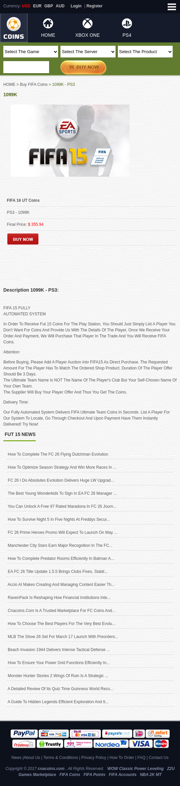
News (16, 757)
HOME (48, 35)
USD (26, 6)
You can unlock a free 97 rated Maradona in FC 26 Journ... (62, 506)
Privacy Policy (93, 757)
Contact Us (158, 757)
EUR (37, 6)
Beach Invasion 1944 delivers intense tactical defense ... (59, 649)
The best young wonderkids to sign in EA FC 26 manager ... (62, 493)
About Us (32, 757)
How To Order (122, 757)
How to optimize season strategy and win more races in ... (62, 467)
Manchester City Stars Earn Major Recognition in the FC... (60, 545)
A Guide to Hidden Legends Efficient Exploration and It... (58, 701)
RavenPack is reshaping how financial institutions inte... (59, 597)
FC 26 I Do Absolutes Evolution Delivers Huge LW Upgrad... (61, 480)
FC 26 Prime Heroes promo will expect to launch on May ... (62, 532)
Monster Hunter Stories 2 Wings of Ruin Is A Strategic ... (58, 675)
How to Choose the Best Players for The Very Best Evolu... (61, 623)
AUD (60, 6)
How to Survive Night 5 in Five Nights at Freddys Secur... (59, 519)
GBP (48, 6)
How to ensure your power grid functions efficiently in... (59, 662)
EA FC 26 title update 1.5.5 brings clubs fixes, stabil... (58, 571)
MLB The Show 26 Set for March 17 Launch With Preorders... (63, 636)
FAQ (142, 757)
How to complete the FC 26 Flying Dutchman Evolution (58, 454)
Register (94, 6)
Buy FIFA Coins (34, 84)
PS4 (127, 35)
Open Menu (171, 6)
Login (75, 6)
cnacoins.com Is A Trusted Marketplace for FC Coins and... (61, 610)
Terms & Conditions (60, 757)
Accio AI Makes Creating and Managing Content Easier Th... (61, 584)
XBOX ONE (87, 35)
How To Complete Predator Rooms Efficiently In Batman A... (61, 558)
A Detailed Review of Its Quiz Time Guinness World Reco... (61, 688)
